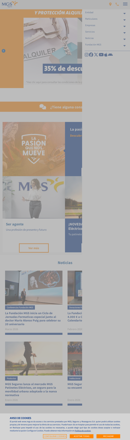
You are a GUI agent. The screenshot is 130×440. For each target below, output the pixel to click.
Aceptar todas (81, 436)
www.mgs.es (27, 421)
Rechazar (108, 436)
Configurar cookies (55, 436)
